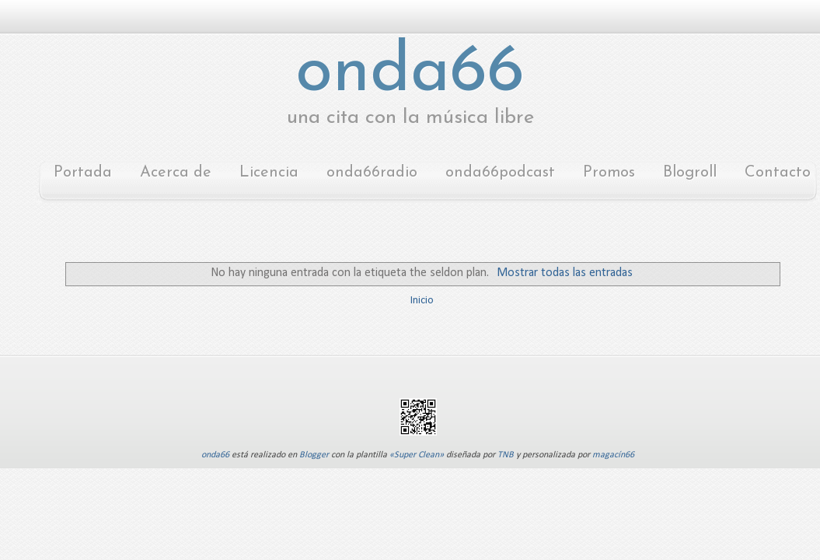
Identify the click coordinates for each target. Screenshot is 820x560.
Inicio (422, 300)
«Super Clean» (416, 455)
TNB (505, 455)
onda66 (410, 73)
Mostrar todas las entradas (565, 273)
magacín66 (613, 455)
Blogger (314, 455)
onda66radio (371, 172)
